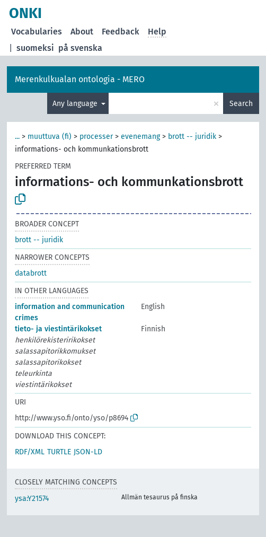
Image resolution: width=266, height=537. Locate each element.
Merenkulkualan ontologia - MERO (80, 79)
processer (96, 136)
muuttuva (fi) (50, 136)
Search (241, 103)
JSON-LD (88, 451)
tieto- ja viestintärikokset (58, 328)
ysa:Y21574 (32, 498)
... (17, 136)
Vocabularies (36, 32)
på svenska (80, 48)
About (81, 32)
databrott (31, 273)
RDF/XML (30, 451)
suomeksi (35, 48)
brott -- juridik (192, 136)
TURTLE (59, 451)
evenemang (140, 136)
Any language (76, 103)
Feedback (120, 32)
